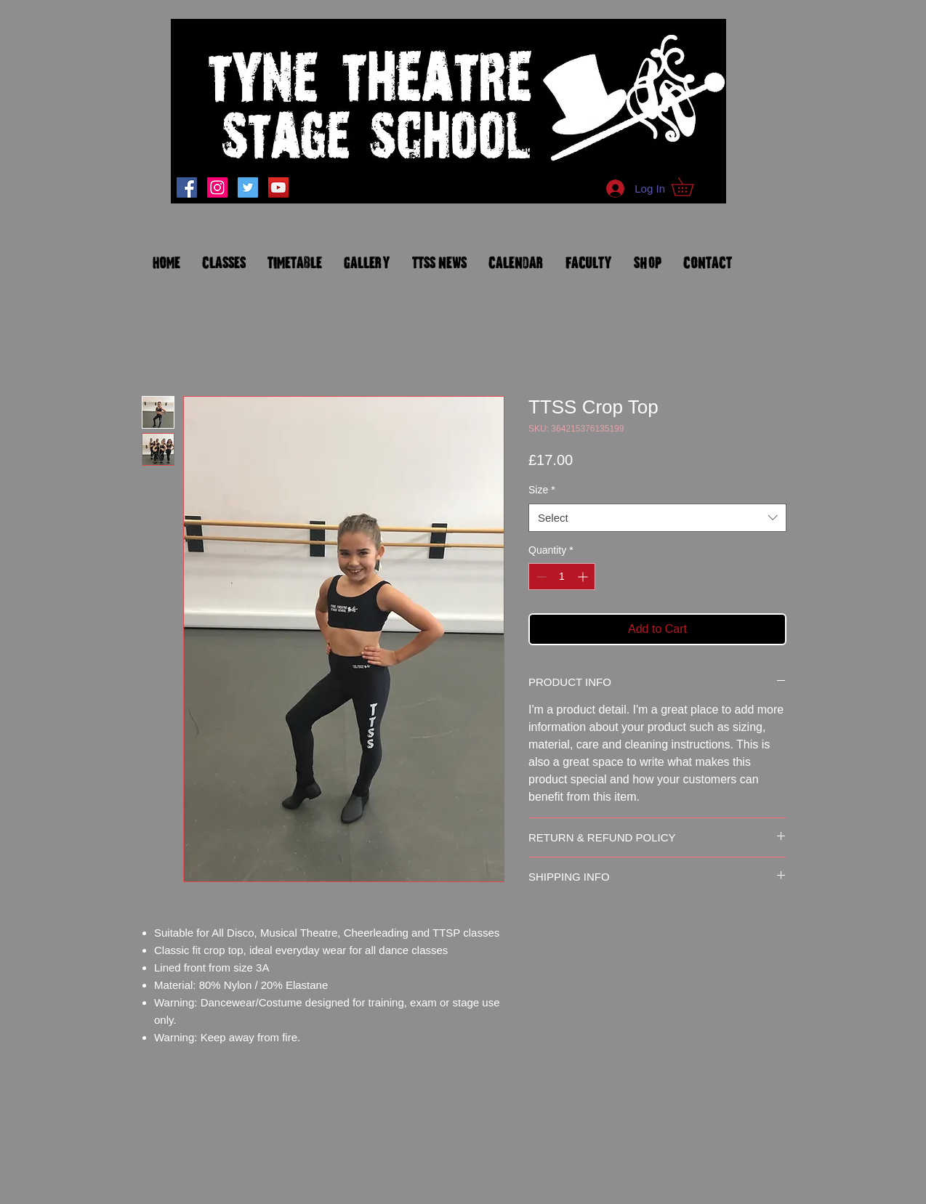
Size (541, 490)
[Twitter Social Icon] (248, 187)
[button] (691, 186)
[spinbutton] (562, 576)
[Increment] (584, 576)
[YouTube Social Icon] (278, 187)
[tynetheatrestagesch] (217, 187)
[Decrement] (540, 576)
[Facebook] (187, 187)
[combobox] (657, 518)
